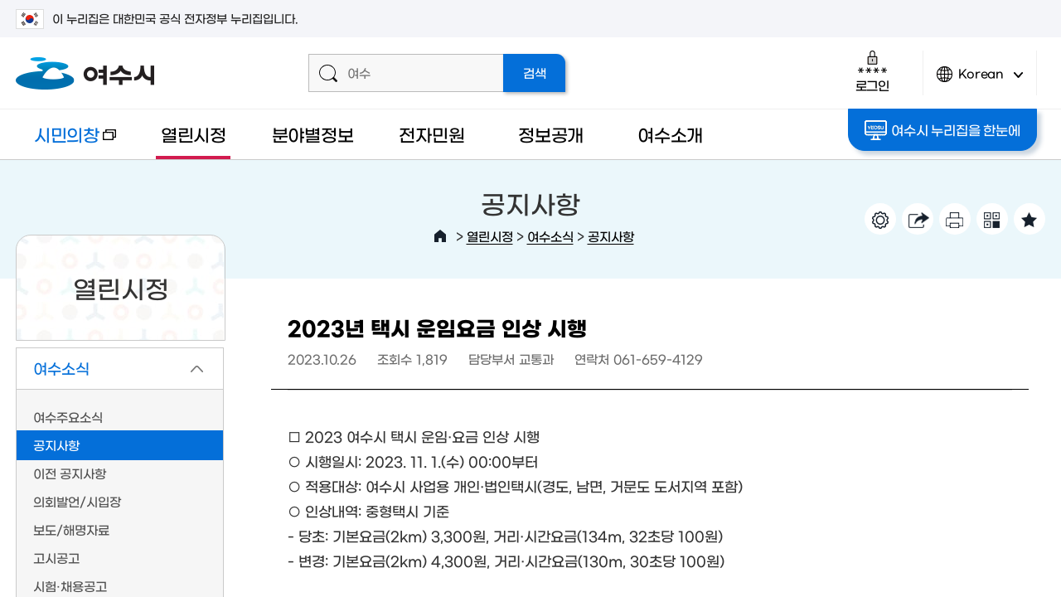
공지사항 (611, 236)
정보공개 (551, 134)
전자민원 (431, 134)
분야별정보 (313, 134)
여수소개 (670, 134)
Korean (980, 80)
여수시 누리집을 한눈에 (942, 130)
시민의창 (66, 142)
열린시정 (193, 134)
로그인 (872, 71)
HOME (440, 236)
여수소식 (550, 236)
